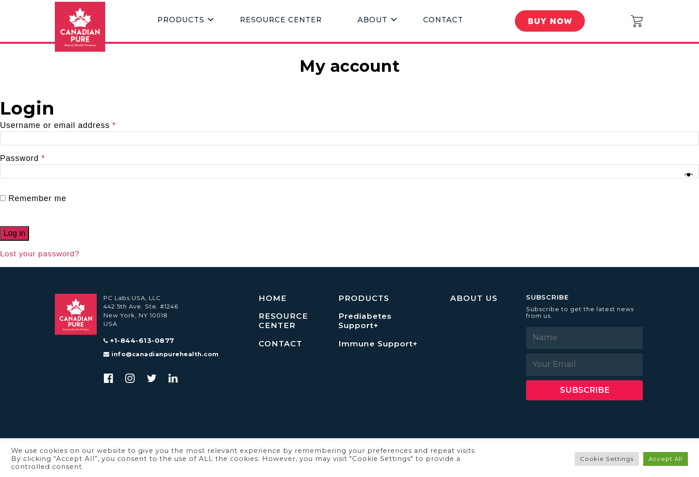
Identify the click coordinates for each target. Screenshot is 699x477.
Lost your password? (41, 253)
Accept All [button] (666, 458)
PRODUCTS (364, 298)
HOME (273, 298)
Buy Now (550, 21)
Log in (14, 233)
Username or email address (58, 125)
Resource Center (281, 19)
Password (22, 158)
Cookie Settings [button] (606, 458)
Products (180, 19)
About (372, 19)
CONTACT (281, 345)
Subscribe (584, 390)
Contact (443, 19)
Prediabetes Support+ (366, 321)
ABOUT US (474, 298)
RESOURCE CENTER (284, 321)
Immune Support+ (379, 345)
